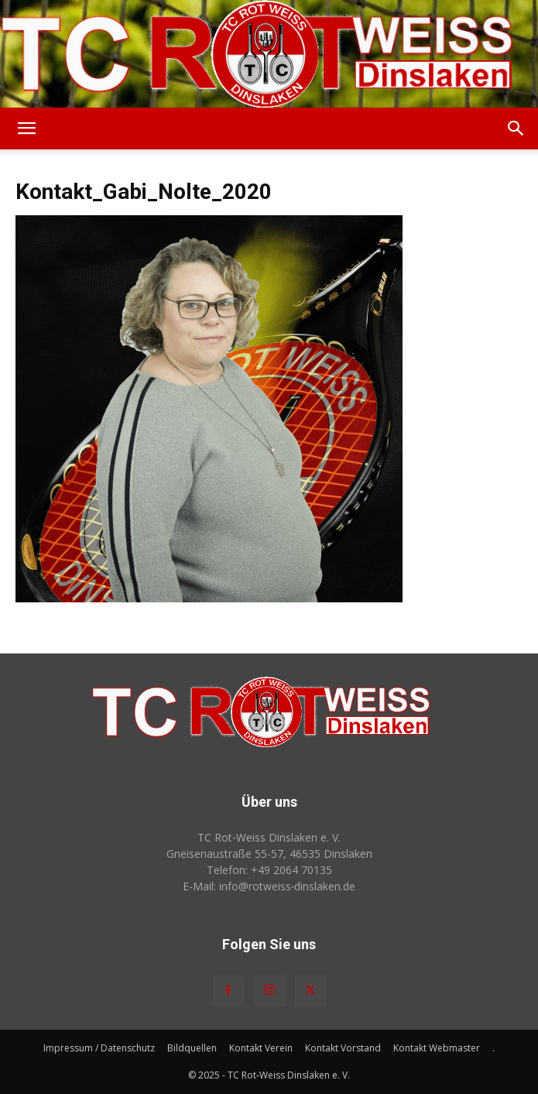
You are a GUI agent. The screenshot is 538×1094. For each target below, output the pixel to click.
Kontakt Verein (261, 1048)
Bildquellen (192, 1048)
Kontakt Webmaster (436, 1048)
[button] (26, 128)
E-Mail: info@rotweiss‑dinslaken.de (269, 886)
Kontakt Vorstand (343, 1048)
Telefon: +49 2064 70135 (269, 870)
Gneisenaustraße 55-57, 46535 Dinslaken (269, 853)
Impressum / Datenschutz (99, 1048)
